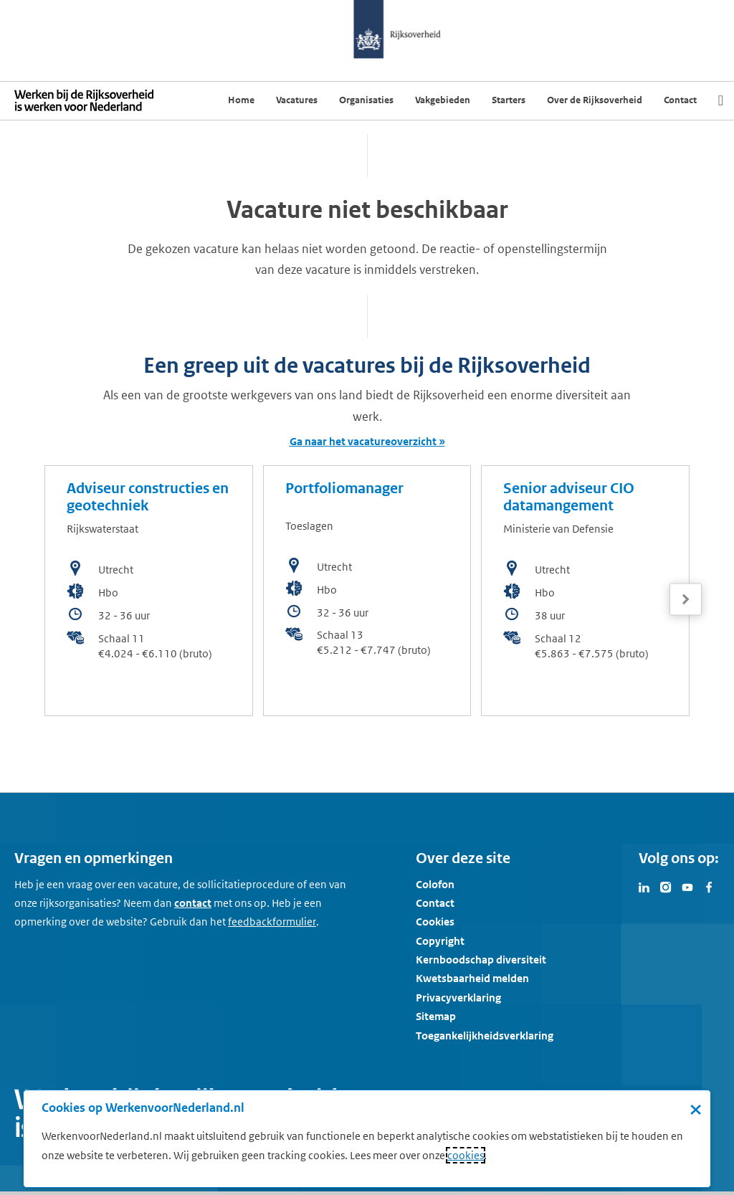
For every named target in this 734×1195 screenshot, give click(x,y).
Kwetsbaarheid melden (472, 978)
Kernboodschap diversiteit (481, 959)
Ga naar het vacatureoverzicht (363, 441)
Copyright (440, 941)
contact (192, 903)
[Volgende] (685, 600)
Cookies (435, 921)
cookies (465, 1155)
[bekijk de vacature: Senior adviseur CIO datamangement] (585, 590)
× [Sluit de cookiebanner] (695, 1108)
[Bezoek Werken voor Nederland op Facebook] (709, 886)
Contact (435, 903)
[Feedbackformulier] (272, 922)
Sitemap (436, 1016)
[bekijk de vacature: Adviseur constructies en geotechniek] (148, 590)
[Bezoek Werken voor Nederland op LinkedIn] (644, 886)
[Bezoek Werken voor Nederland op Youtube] (687, 886)
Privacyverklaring (458, 997)
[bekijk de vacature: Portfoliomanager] (367, 590)
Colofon (435, 884)
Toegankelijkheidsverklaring (484, 1035)
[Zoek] (720, 100)
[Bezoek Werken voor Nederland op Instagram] (666, 886)
